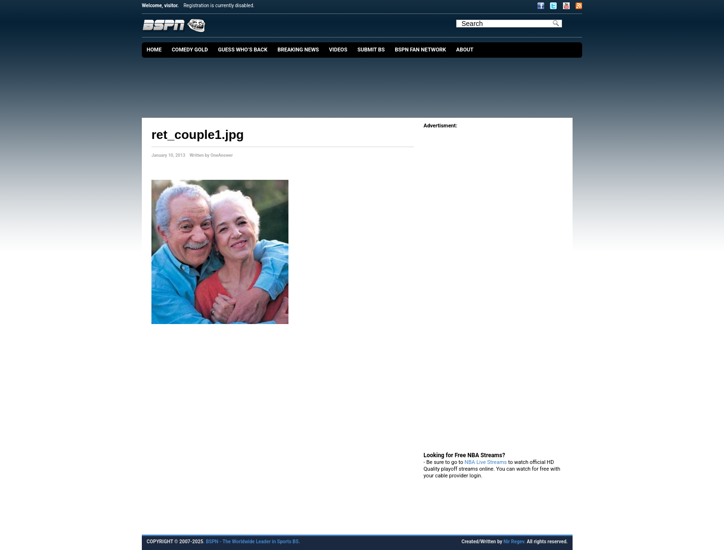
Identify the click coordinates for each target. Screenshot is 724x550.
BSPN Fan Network (420, 50)
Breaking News (298, 50)
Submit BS (371, 50)
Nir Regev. (514, 541)
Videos (338, 50)
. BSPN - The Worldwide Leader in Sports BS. (251, 541)
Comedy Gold (190, 50)
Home (154, 50)
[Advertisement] (364, 84)
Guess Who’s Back (242, 50)
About (465, 50)
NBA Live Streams (485, 462)
